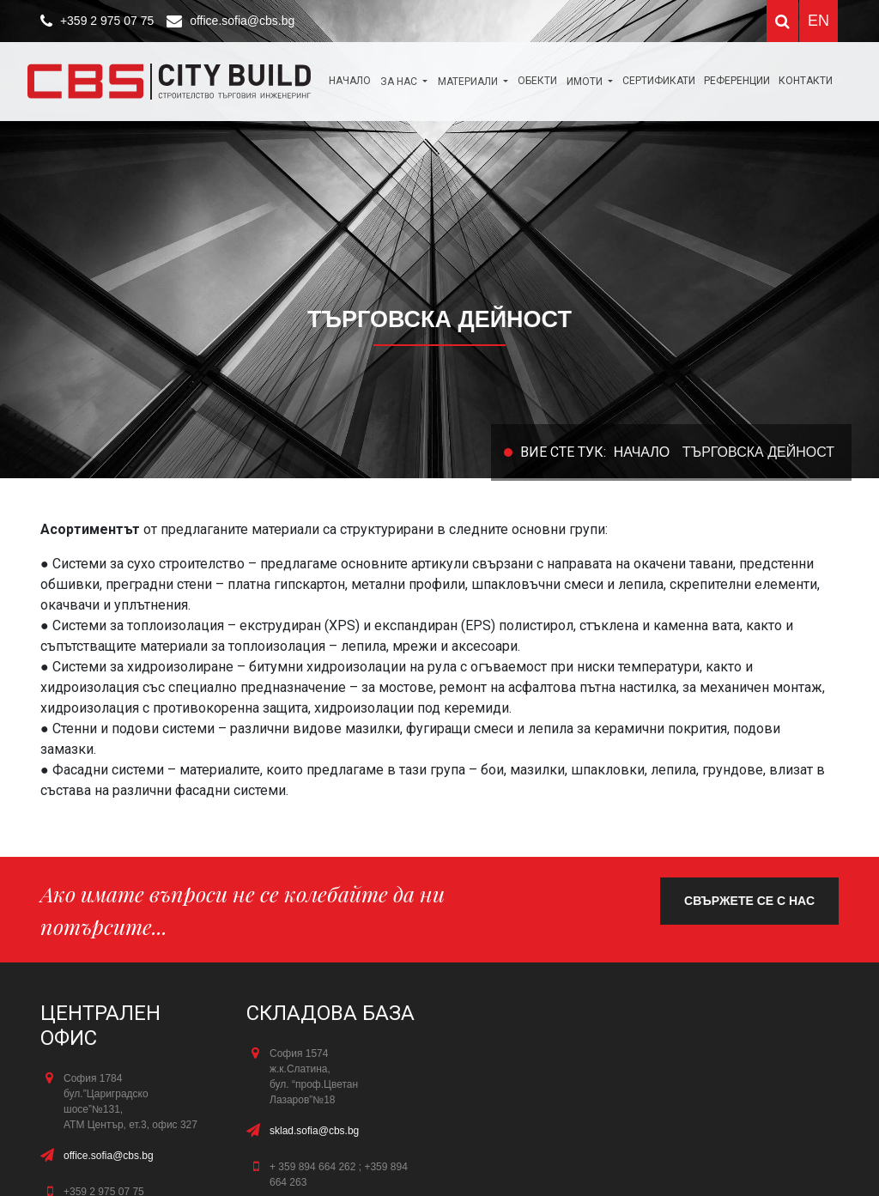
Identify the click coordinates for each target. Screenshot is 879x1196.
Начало (350, 81)
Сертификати (658, 81)
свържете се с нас (749, 901)
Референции (737, 81)
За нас (400, 82)
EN (818, 20)
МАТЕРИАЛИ (469, 82)
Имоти (586, 82)
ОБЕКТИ (537, 81)
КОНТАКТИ (806, 81)
